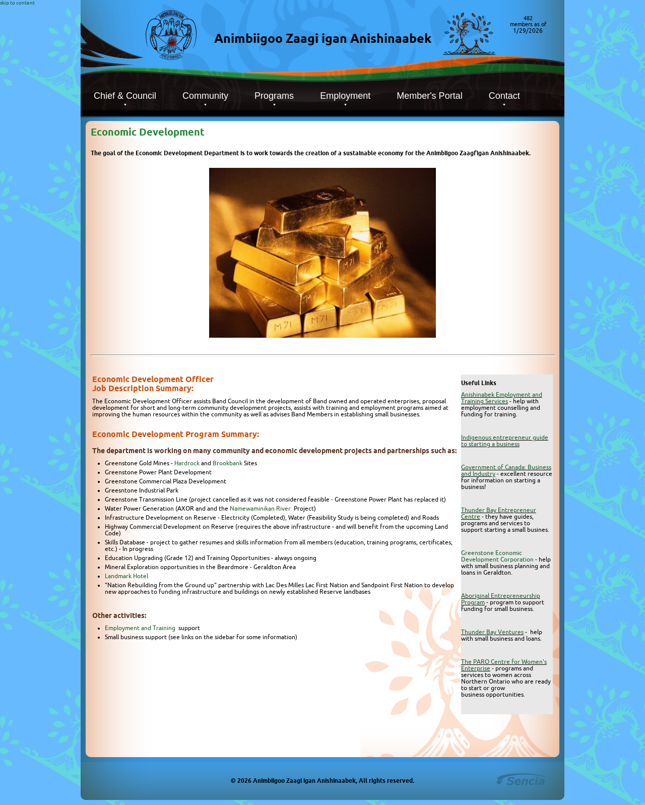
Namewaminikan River (261, 508)
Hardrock (187, 463)
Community (205, 96)
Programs (274, 96)
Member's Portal (429, 96)
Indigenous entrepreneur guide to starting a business (504, 440)
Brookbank (227, 463)
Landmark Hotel (126, 576)
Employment (345, 96)
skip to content (17, 3)
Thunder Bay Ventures (492, 632)
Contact (504, 96)
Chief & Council (125, 96)
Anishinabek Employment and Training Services (501, 397)
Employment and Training (141, 628)
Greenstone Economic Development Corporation (497, 556)
